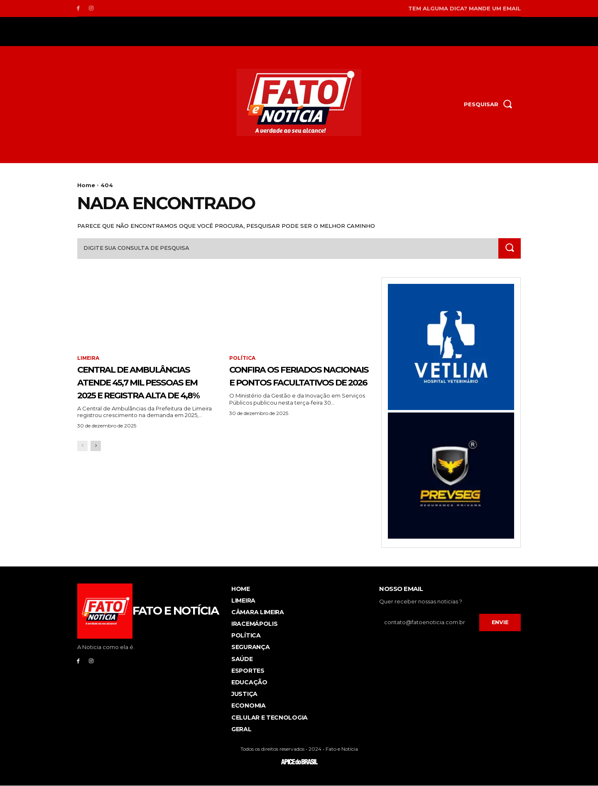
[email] (429, 623)
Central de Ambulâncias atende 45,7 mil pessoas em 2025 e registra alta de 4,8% (147, 394)
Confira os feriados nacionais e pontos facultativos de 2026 (293, 382)
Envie (500, 622)
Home (86, 185)
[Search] (509, 248)
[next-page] (96, 471)
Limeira (88, 358)
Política (242, 358)
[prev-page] (82, 471)
